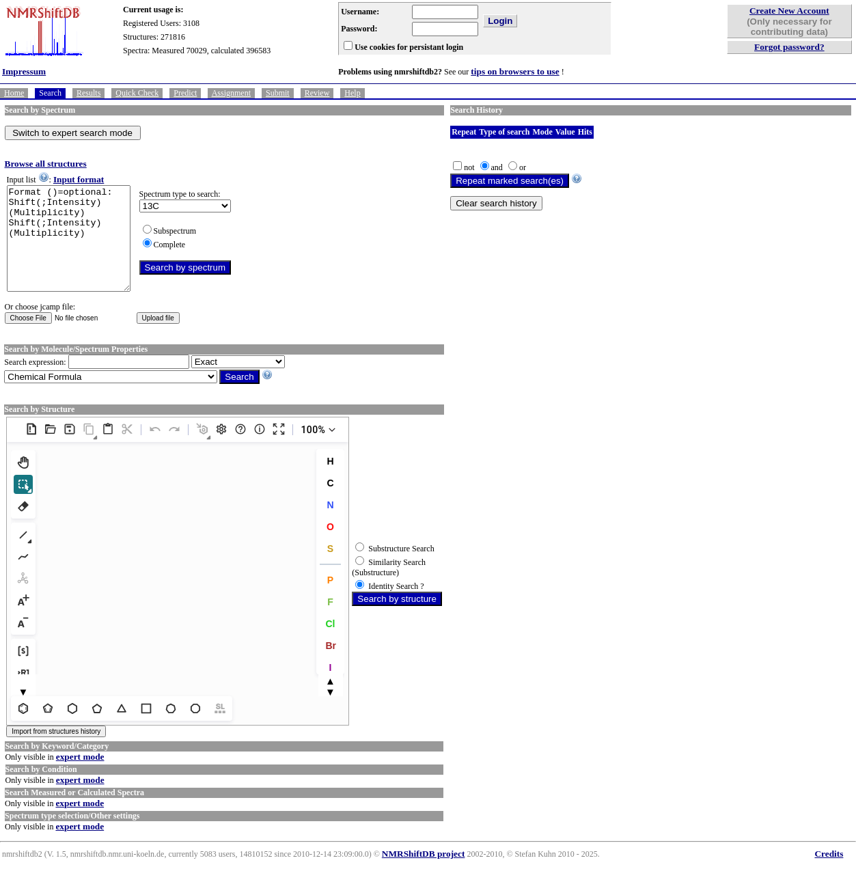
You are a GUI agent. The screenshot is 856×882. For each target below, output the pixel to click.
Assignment (231, 93)
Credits (828, 874)
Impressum (24, 71)
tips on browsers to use (515, 71)
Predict (185, 93)
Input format (78, 179)
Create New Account (789, 10)
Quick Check (136, 93)
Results (88, 93)
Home (14, 93)
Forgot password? (789, 47)
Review (317, 93)
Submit (278, 93)
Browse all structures (46, 164)
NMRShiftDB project (423, 874)
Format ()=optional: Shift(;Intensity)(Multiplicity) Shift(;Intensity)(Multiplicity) (75, 248)
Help (352, 93)
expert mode (80, 777)
